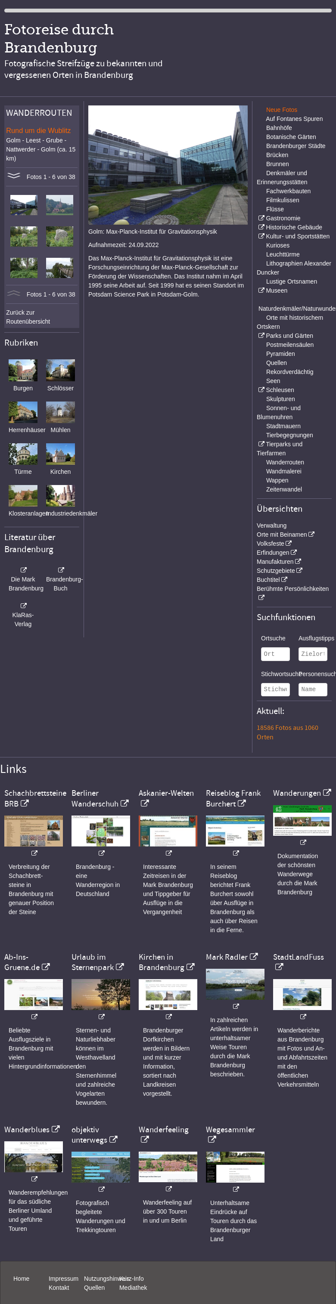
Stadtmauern (283, 426)
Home (21, 1278)
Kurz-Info (131, 1278)
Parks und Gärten (289, 335)
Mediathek (133, 1287)
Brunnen (277, 164)
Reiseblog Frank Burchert (233, 798)
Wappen (277, 480)
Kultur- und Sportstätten (298, 236)
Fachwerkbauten (288, 191)
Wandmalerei (284, 471)
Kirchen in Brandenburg (161, 962)
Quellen (276, 362)
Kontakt (59, 1287)
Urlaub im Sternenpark (93, 962)
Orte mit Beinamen (282, 534)
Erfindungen (273, 552)
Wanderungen (297, 793)
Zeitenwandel (284, 489)
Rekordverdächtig (290, 371)
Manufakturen (275, 561)
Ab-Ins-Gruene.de (22, 962)
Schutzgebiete (276, 570)
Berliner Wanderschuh (95, 798)
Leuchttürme (283, 254)
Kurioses (277, 245)
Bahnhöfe (279, 127)
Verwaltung (271, 525)
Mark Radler (227, 957)
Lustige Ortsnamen (291, 281)
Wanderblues (27, 1130)
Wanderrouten (285, 462)
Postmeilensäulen (290, 344)
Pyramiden (280, 353)
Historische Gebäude (294, 227)
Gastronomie (283, 218)
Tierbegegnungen (289, 435)
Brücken (277, 154)
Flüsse (275, 209)
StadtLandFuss (298, 957)
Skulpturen (280, 399)
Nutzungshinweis (107, 1278)
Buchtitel (268, 579)
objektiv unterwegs (89, 1135)
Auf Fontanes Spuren (294, 118)
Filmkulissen (282, 200)
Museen (276, 290)
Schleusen (280, 389)
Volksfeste (270, 543)
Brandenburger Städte (296, 145)
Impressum (63, 1278)
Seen (273, 380)
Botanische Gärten (291, 136)
